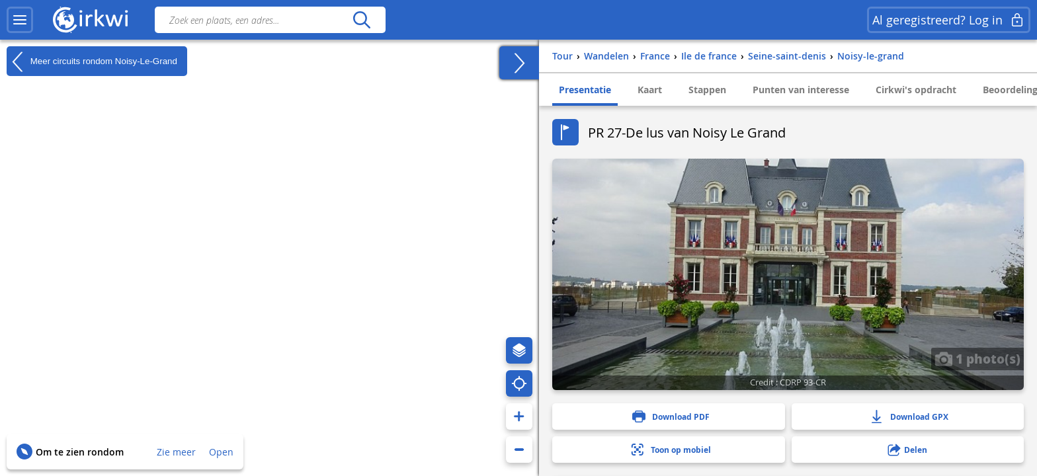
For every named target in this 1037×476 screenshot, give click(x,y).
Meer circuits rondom (92, 61)
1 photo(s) (977, 358)
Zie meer (176, 452)
